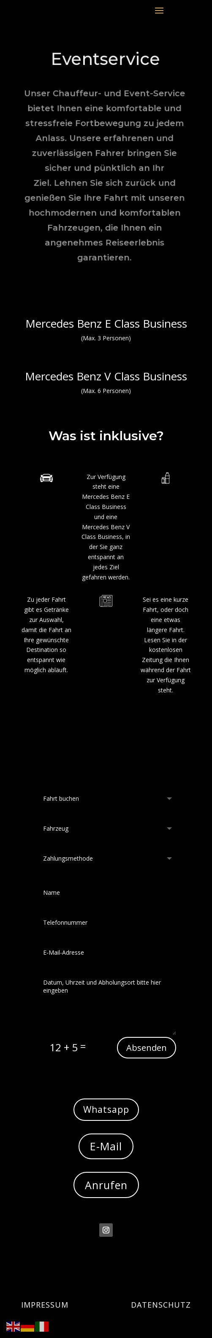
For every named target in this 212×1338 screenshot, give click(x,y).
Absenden (146, 1047)
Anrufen (106, 1185)
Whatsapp (106, 1109)
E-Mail (106, 1146)
